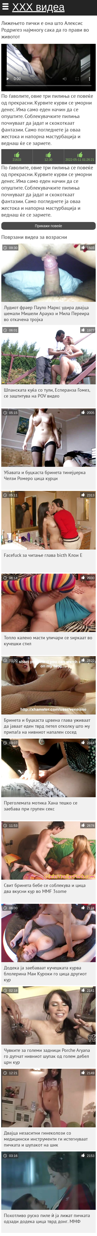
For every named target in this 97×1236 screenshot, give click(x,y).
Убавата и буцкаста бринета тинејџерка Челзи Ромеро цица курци (45, 475)
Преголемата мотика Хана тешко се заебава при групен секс (40, 806)
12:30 (48, 160)
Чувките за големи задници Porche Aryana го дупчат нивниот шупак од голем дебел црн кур (47, 1056)
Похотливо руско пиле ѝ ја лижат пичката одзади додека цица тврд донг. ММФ (47, 1218)
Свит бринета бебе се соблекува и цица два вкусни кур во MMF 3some (45, 888)
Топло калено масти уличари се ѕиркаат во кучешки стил (48, 641)
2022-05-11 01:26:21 (79, 160)
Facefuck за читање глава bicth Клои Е (43, 555)
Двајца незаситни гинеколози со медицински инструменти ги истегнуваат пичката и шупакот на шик (46, 1139)
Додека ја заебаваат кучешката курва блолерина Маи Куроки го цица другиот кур (45, 974)
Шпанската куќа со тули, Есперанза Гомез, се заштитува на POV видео (47, 393)
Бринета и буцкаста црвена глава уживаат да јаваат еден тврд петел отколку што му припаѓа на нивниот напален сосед (47, 726)
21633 (17, 160)
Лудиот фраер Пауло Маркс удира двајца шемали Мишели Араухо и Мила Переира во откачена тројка (46, 313)
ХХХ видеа (38, 7)
